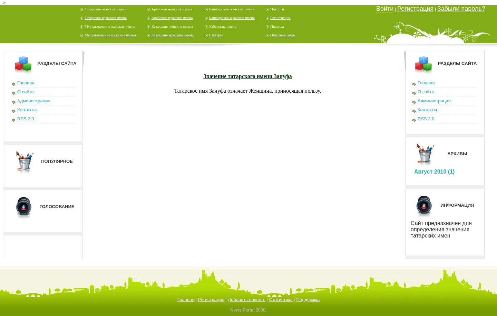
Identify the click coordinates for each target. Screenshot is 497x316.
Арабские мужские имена (172, 18)
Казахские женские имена (172, 26)
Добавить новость (246, 299)
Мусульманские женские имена (110, 26)
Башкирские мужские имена (232, 18)
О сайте (25, 91)
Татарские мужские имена (106, 18)
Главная (25, 82)
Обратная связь (282, 35)
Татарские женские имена (105, 9)
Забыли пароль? (461, 8)
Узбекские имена (222, 26)
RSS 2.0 (25, 118)
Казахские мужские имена (173, 35)
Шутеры (216, 35)
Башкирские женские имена (231, 9)
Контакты (27, 109)
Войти (384, 8)
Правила (277, 26)
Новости (277, 9)
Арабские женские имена (172, 9)
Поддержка (308, 299)
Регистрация (280, 18)
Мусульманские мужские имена (110, 35)
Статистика (281, 299)
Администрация (33, 100)
